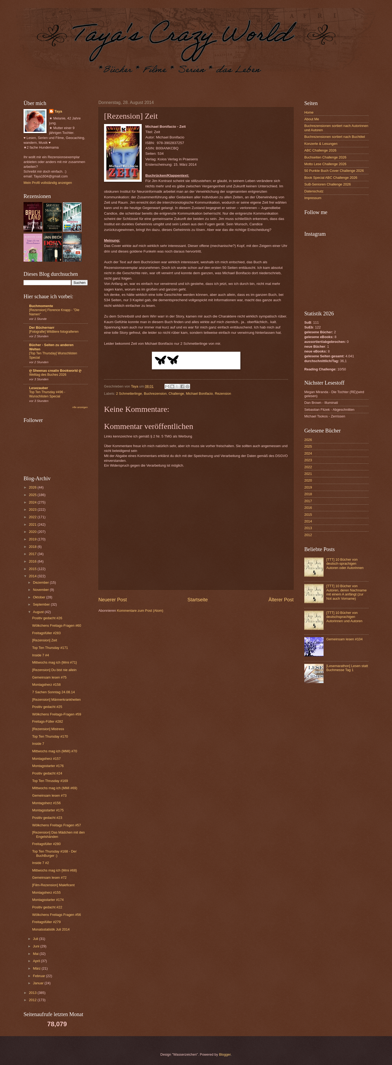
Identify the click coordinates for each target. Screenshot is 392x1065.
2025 (33, 495)
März (37, 968)
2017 (33, 554)
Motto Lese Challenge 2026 (325, 164)
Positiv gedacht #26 (47, 618)
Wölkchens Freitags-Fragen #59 (56, 714)
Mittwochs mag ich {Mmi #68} (54, 870)
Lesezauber (38, 388)
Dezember (41, 582)
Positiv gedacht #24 (47, 773)
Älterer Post (281, 599)
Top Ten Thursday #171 (50, 648)
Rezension (223, 394)
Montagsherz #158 (46, 685)
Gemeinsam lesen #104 (344, 639)
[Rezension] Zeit (44, 640)
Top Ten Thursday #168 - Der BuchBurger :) (54, 853)
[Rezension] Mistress (48, 729)
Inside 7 (38, 744)
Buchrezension (155, 394)
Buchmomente (41, 306)
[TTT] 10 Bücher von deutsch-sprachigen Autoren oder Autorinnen (345, 563)
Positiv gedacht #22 (47, 907)
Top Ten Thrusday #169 (50, 781)
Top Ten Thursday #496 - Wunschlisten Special (47, 394)
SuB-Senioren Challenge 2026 (327, 184)
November (41, 590)
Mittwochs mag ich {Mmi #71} (54, 662)
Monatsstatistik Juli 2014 (51, 929)
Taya (58, 111)
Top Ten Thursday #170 (50, 736)
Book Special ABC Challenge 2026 (330, 178)
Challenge (176, 394)
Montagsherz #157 (46, 759)
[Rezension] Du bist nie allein (54, 670)
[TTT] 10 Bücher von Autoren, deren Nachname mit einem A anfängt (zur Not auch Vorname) (346, 592)
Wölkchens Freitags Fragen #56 (56, 915)
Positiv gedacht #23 (47, 818)
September (42, 604)
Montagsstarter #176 (48, 766)
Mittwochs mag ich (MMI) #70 (54, 751)
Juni (36, 946)
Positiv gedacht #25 (47, 707)
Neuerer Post (112, 599)
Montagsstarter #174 (48, 900)
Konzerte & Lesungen (320, 144)
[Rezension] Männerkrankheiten (56, 700)
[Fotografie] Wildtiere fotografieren (54, 332)
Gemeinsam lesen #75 (49, 677)
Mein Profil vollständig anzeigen (48, 183)
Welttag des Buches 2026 (47, 375)
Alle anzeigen (80, 407)
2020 (33, 532)
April (37, 961)
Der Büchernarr (41, 328)
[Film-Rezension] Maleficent (53, 885)
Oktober (39, 597)
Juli (36, 939)
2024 (33, 502)
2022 (33, 517)
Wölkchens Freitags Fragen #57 (56, 825)
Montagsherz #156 (46, 803)
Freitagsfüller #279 (46, 922)
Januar (38, 983)
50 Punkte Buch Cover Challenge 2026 (334, 171)
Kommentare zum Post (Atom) (140, 611)
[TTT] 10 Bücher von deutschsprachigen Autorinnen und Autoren (344, 617)
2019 (33, 539)
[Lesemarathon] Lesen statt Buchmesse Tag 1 (347, 668)
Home (308, 112)
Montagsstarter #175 (48, 810)
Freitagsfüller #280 (46, 844)
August (39, 612)
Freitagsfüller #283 (46, 633)
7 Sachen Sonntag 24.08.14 (53, 692)
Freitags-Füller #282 (47, 721)
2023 (33, 510)
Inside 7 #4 (40, 655)
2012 (33, 1000)
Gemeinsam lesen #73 (49, 795)
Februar (39, 976)
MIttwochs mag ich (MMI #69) (54, 788)
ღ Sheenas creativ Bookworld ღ (55, 371)
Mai (36, 954)
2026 (33, 487)
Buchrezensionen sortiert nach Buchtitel (334, 137)
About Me (311, 119)
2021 (33, 524)
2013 (33, 993)
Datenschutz (314, 191)
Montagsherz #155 (46, 892)
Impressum (312, 198)
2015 (33, 569)
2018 (33, 547)
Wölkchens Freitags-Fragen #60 (56, 625)
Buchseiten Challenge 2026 (325, 157)
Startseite (197, 599)
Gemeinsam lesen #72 (49, 878)
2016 (33, 561)
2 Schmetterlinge (129, 394)
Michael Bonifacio (199, 394)
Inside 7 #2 (40, 863)
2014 (33, 576)
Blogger (225, 1054)
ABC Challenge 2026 (320, 150)
